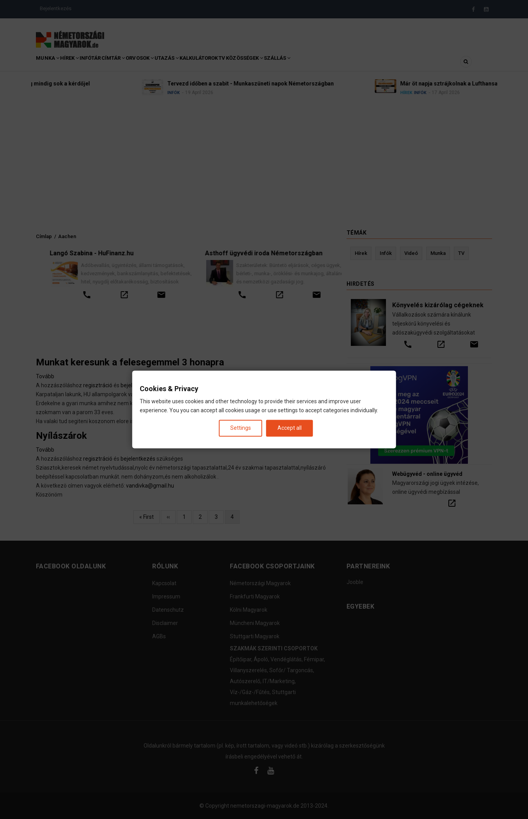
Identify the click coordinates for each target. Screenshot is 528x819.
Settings (240, 428)
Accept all (289, 428)
